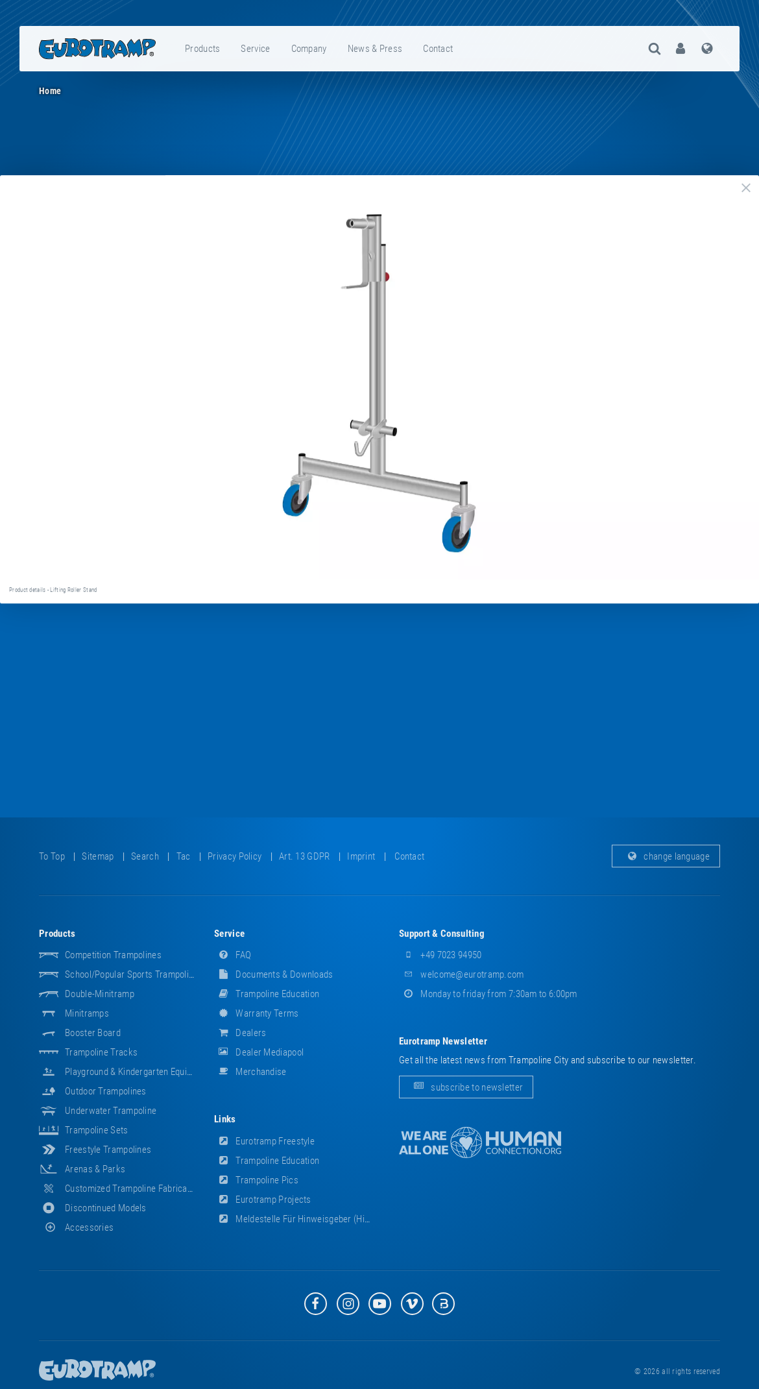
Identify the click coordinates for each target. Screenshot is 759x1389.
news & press (375, 48)
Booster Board (93, 1033)
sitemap (98, 856)
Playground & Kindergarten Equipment (138, 1072)
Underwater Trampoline (110, 1111)
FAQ (232, 955)
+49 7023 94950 (440, 955)
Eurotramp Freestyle (264, 1141)
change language (666, 856)
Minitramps (87, 1013)
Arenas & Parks (95, 1169)
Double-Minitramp (99, 994)
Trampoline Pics (256, 1180)
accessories (76, 1227)
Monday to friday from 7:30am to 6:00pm (488, 994)
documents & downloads (273, 974)
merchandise (250, 1072)
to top (52, 856)
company (309, 48)
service (255, 48)
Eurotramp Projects (262, 1199)
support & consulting (442, 933)
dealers (240, 1033)
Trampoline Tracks (101, 1052)
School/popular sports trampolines (134, 974)
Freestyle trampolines (108, 1149)
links (225, 1119)
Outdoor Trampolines (106, 1091)
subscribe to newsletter (466, 1087)
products (202, 48)
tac (183, 856)
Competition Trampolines (113, 955)
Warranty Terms (256, 1013)
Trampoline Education (266, 994)
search (145, 856)
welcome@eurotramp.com (461, 974)
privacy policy (234, 856)
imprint (361, 856)
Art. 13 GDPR (304, 856)
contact (438, 48)
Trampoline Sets (96, 1130)
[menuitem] (203, 48)
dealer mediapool (259, 1052)
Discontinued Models (106, 1208)
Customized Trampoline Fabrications (135, 1188)
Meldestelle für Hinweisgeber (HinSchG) (303, 1219)
